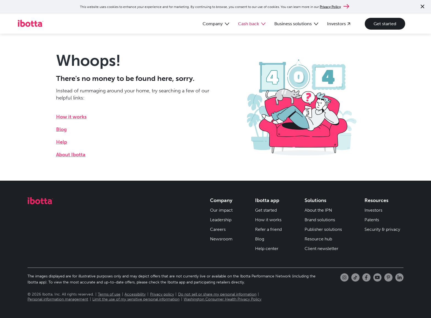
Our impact (221, 210)
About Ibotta (70, 155)
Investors (373, 210)
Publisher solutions (323, 229)
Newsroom (221, 239)
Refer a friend (268, 229)
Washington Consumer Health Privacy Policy (222, 299)
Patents (371, 219)
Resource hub (318, 239)
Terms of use (109, 294)
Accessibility (135, 294)
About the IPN (318, 210)
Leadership (220, 219)
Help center (266, 248)
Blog (61, 129)
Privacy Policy (330, 7)
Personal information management (57, 299)
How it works (71, 117)
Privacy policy (162, 294)
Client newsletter (321, 248)
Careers (218, 229)
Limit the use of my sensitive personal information (135, 299)
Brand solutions (320, 219)
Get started (385, 23)
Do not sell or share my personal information (217, 294)
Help (61, 142)
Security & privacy (382, 229)
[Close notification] (422, 7)
